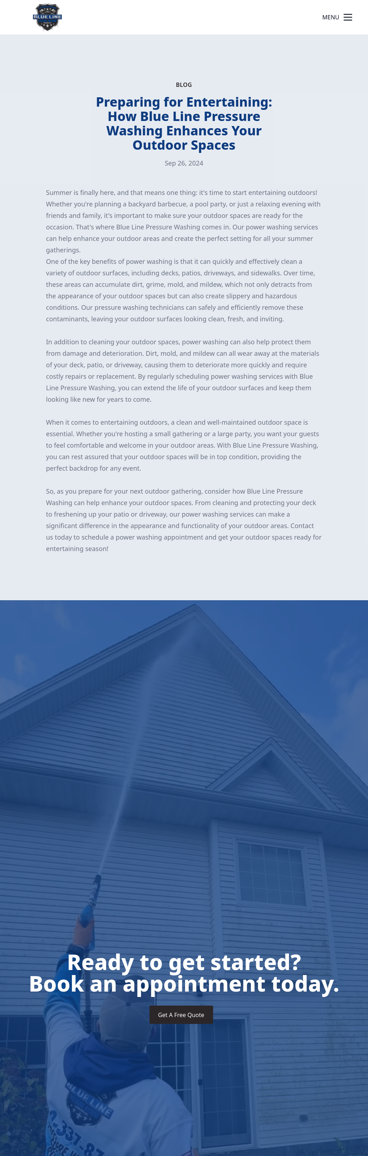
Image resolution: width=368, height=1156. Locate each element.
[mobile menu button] (347, 17)
